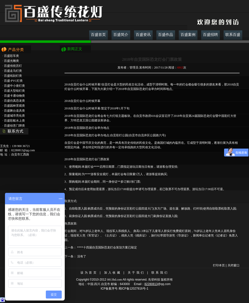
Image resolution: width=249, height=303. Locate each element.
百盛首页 (98, 35)
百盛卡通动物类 (14, 95)
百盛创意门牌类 (14, 125)
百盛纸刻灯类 (13, 75)
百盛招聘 (210, 35)
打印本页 (219, 265)
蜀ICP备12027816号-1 (133, 288)
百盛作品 (165, 35)
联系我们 (160, 272)
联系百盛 (232, 35)
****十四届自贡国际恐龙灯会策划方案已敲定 (107, 247)
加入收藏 (112, 272)
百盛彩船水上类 (14, 120)
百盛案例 (188, 35)
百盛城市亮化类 (14, 115)
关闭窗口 (234, 265)
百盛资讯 (143, 35)
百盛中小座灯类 (14, 85)
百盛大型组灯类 (14, 90)
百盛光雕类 (11, 61)
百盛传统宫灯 (13, 66)
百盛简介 (120, 35)
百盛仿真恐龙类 (14, 100)
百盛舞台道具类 (14, 110)
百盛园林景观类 (14, 105)
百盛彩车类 (11, 56)
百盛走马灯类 (13, 71)
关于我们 (136, 272)
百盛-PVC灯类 (13, 80)
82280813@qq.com (23, 150)
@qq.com (164, 284)
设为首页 (89, 272)
